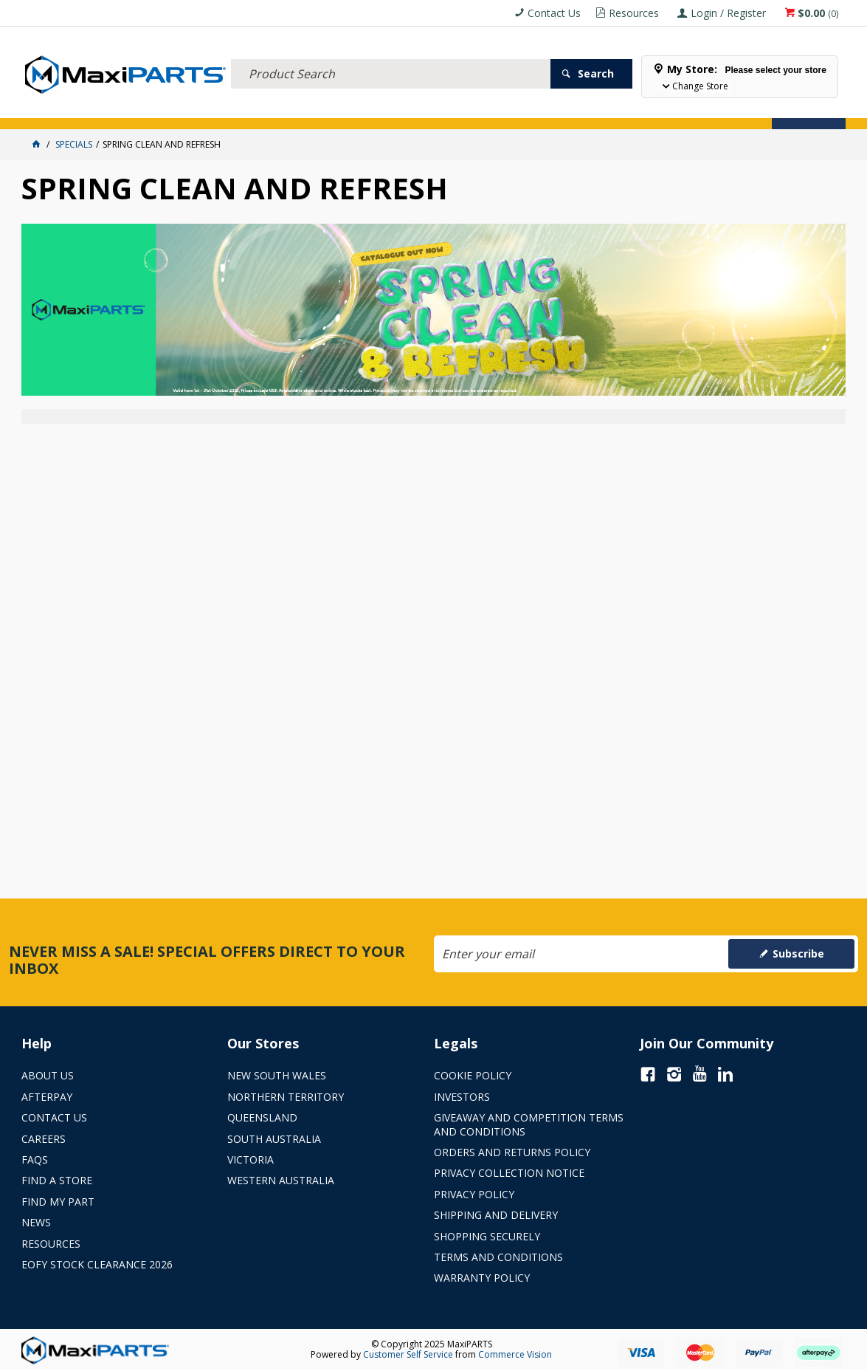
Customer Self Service (408, 1354)
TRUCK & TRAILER (265, 109)
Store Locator (554, 109)
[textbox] (390, 55)
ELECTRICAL (119, 109)
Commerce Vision (515, 1354)
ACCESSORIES (55, 109)
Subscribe (798, 953)
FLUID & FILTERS (187, 109)
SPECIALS (488, 109)
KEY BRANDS (431, 109)
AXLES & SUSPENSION (353, 109)
